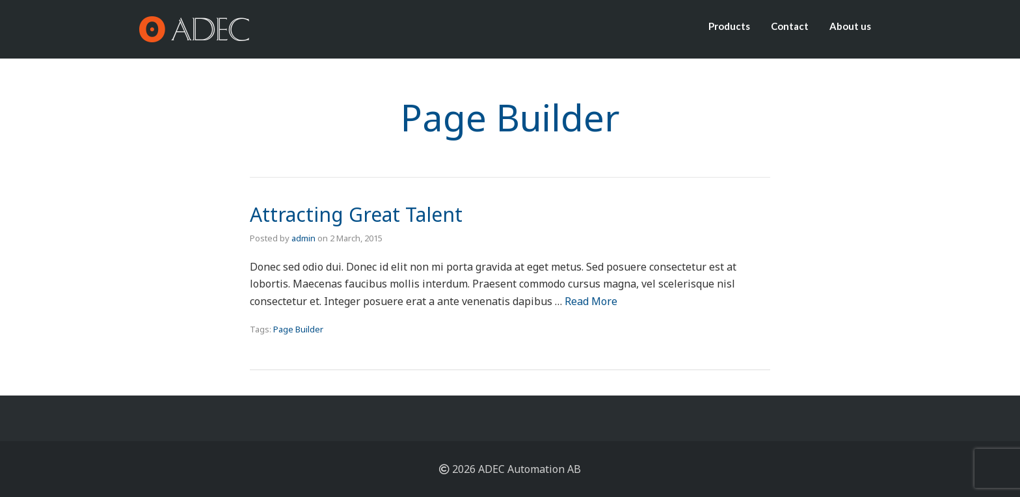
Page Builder (298, 329)
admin (303, 238)
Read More (591, 301)
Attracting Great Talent (356, 214)
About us (850, 26)
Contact (790, 26)
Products (729, 26)
